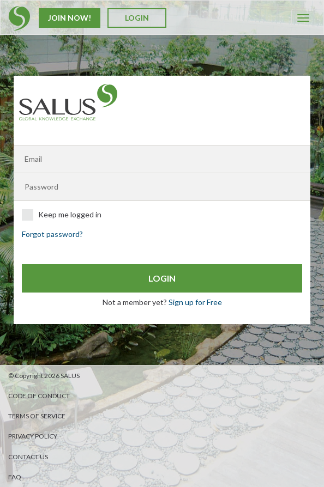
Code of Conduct (39, 396)
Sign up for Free (195, 302)
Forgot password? (52, 234)
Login (137, 17)
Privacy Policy (32, 436)
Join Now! (69, 17)
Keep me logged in (61, 215)
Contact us (28, 457)
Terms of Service (36, 416)
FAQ (14, 477)
